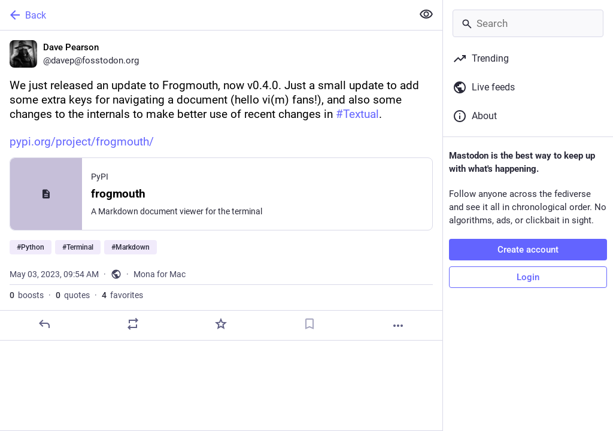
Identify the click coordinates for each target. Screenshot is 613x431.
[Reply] (44, 324)
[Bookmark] (309, 324)
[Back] (205, 15)
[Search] (528, 23)
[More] (398, 325)
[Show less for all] (426, 14)
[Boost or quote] (133, 324)
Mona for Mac (159, 274)
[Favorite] (221, 324)
